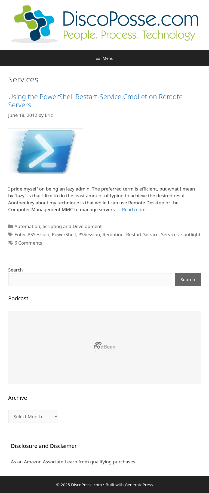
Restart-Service (142, 234)
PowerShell (64, 234)
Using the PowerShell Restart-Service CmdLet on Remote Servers (95, 100)
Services (170, 234)
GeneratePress (139, 484)
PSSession (89, 234)
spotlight (191, 234)
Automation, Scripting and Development (58, 226)
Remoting (113, 234)
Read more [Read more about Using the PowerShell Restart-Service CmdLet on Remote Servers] (134, 209)
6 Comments (28, 243)
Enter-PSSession (31, 234)
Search (15, 270)
